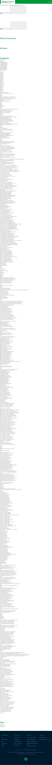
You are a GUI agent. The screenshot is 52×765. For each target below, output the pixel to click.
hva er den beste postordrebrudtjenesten (6, 305)
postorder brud (2, 530)
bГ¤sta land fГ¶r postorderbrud (5, 145)
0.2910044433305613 (3, 63)
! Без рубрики (2, 60)
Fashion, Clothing (2, 262)
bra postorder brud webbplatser (5, 133)
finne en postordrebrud (3, 265)
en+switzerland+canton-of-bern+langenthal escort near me (9, 236)
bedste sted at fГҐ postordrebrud (5, 112)
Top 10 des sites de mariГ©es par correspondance (8, 661)
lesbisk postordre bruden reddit (5, 363)
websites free (2, 692)
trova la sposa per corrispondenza (5, 672)
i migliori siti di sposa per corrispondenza (6, 316)
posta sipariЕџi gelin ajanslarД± (4, 494)
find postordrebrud (3, 263)
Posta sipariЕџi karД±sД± (4, 511)
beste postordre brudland (4, 122)
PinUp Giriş (1, 486)
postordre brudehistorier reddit (5, 555)
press (1, 569)
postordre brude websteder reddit (5, 552)
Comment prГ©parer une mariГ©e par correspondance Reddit (10, 170)
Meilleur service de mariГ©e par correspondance (7, 413)
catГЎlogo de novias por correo (5, 156)
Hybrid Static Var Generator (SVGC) (32, 740)
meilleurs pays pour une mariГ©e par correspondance (8, 417)
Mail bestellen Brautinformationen (5, 380)
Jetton (1, 327)
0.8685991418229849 (3, 69)
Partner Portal (34, 748)
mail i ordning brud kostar (4, 389)
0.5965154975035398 (3, 65)
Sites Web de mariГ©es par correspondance (7, 633)
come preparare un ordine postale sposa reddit (7, 160)
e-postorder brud (2, 204)
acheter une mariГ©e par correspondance (6, 93)
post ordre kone (2, 492)
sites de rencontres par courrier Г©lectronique (7, 627)
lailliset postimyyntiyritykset (4, 340)
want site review (2, 689)
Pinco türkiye (2, 484)
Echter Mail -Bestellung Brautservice (5, 206)
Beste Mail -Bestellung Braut (4, 117)
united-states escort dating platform (5, 677)
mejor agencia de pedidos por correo (5, 418)
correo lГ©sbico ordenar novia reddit (5, 175)
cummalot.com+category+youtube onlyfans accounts (8, 186)
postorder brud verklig (3, 537)
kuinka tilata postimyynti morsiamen (5, 334)
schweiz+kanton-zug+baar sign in (5, 596)
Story (1, 651)
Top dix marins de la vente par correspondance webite (8, 663)
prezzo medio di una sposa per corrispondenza (7, 570)
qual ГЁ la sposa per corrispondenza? (5, 579)
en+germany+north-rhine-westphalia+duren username (8, 225)
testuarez (1, 657)
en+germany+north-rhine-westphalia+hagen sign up (8, 227)
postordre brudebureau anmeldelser (5, 553)
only (0, 451)
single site (1, 614)
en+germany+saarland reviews (4, 230)
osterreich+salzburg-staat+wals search (6, 466)
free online (1, 269)
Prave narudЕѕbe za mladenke (4, 565)
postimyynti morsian (3, 526)
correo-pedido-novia (3, 181)
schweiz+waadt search (3, 601)
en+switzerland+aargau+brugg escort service (7, 233)
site (0, 619)
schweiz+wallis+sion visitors (4, 602)
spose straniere (2, 649)
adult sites (1, 95)
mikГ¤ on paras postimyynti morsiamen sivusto (7, 433)
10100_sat (1, 72)
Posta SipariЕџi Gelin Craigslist (4, 497)
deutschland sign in (3, 190)
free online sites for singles (4, 270)
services (1, 609)
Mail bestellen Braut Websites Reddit (5, 377)
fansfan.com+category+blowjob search (6, 253)
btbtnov (1, 139)
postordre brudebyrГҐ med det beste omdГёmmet (8, 554)
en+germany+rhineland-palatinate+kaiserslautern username (9, 229)
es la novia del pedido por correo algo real (6, 247)
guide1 (1, 287)
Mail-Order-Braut (2, 399)
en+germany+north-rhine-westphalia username (7, 222)
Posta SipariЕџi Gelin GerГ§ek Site (5, 499)
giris (0, 283)
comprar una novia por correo (4, 173)
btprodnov (1, 140)
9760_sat (1, 86)
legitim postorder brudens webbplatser (6, 348)
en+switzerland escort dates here (5, 232)
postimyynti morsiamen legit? (4, 517)
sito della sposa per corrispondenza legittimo (7, 641)
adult (1, 94)
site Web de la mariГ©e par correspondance (7, 623)
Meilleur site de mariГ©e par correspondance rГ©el (8, 415)
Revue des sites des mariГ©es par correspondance (8, 588)
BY (0, 144)
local (0, 367)
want (1, 687)
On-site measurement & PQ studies (44, 738)
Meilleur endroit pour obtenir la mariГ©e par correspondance (9, 409)
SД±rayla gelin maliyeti (3, 656)
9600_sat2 (1, 85)
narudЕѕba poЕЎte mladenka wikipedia (6, 443)
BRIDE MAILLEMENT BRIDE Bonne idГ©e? (6, 135)
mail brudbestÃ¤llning (3, 385)
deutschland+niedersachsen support (5, 194)
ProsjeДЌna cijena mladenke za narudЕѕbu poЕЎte (8, 573)
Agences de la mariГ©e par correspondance (7, 97)
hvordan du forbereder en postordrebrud (6, 311)
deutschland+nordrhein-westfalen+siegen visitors (7, 195)
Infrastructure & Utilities (18, 742)
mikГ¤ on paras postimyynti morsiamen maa (7, 431)
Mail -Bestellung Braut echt (4, 371)
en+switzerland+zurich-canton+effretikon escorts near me (9, 244)
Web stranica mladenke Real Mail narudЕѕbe (7, 691)
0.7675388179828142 (3, 68)
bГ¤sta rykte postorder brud (4, 150)
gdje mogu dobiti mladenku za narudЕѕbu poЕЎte (7, 278)
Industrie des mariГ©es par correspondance (7, 319)
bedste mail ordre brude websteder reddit (6, 110)
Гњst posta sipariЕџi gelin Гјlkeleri (5, 710)
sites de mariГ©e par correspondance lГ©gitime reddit (8, 625)
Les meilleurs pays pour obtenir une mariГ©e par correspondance (10, 361)
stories (1, 650)
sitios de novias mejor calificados (5, 637)
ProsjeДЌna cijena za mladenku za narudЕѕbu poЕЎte (8, 574)
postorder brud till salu (3, 536)
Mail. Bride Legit (2, 400)
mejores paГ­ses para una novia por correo (6, 423)
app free (1, 104)
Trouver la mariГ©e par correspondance (6, 670)
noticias (1, 447)
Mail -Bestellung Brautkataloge (4, 372)
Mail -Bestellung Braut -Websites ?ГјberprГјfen (7, 370)
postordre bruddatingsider (4, 550)
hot (0, 300)
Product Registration (28, 748)
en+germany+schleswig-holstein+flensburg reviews (8, 231)
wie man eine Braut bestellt (4, 694)
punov (1, 576)
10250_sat (1, 76)
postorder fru (2, 544)
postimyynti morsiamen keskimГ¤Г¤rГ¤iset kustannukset (9, 514)
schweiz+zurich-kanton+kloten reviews (6, 604)
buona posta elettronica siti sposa (5, 143)
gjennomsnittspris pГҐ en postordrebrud (6, 285)
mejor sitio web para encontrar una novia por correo (8, 422)
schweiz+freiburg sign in (4, 592)
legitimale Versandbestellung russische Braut (7, 351)
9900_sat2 (1, 89)
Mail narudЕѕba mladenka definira (5, 393)
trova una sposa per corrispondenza (5, 673)
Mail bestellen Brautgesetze (4, 379)
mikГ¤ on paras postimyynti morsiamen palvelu (7, 432)
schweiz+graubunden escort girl (5, 593)
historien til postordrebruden (4, 294)
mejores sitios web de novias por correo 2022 (7, 424)
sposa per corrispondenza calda (5, 648)
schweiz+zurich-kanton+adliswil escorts (6, 603)
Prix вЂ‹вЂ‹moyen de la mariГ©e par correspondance (8, 572)
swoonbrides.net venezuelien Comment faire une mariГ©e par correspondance (12, 655)
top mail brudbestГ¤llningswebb (5, 665)
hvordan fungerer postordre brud (5, 313)
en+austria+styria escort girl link (5, 218)
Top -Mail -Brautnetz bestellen (4, 660)
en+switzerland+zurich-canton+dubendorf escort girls (8, 243)
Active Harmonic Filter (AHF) (31, 736)
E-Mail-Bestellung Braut (3, 203)
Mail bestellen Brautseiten (4, 382)
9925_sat (1, 90)
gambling (1, 275)
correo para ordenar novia (4, 180)
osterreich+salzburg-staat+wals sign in (6, 467)
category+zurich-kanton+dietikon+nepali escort (7, 155)
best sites (1, 115)
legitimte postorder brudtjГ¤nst (5, 359)
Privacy (22, 748)
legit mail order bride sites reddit (5, 344)
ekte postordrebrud (3, 208)
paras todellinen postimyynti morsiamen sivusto (7, 475)
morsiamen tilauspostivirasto (4, 442)
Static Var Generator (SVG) (31, 738)
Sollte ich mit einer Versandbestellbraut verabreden (8, 646)
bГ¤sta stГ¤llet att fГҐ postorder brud (6, 152)
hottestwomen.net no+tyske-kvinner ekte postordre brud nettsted (10, 302)
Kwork (1, 335)
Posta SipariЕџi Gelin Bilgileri (4, 496)
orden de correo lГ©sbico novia (5, 456)
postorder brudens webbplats (4, 541)
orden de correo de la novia (4, 453)
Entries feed (2, 724)
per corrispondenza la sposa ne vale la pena (6, 482)
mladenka (1, 441)
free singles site (2, 272)
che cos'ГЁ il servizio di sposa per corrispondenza (7, 157)
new (0, 445)
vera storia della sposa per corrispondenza (6, 685)
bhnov (1, 126)
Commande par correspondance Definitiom (7, 162)
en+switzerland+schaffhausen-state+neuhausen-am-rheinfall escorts (10, 240)
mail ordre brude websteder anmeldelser (6, 398)
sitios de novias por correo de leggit (5, 638)
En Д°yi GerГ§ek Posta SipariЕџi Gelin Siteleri (7, 212)
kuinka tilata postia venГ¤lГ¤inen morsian (6, 333)
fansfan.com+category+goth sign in (5, 255)
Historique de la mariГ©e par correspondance (7, 295)
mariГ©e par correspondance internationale (7, 403)
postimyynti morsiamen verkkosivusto (6, 525)
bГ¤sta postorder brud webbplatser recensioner (7, 148)
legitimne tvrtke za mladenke (4, 357)
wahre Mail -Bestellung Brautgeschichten (6, 686)
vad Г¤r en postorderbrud (4, 680)
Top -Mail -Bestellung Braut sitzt (5, 659)
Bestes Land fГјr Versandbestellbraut (5, 124)
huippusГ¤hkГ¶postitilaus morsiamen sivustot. (7, 304)
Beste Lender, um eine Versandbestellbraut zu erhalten (8, 116)
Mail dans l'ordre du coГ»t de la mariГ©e (6, 387)
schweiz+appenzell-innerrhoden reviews (6, 591)
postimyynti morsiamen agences (5, 512)
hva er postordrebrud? (3, 306)
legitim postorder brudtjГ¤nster (5, 349)
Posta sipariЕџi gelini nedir (4, 508)
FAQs (2, 740)
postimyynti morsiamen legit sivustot (6, 516)
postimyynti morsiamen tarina (4, 522)
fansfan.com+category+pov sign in (5, 257)
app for (1, 103)
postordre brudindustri (3, 559)
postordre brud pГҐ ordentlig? (4, 547)
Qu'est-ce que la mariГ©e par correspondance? (7, 577)
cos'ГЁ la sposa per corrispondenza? (5, 182)
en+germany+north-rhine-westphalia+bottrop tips (7, 223)
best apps (1, 113)
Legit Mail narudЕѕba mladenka (5, 343)
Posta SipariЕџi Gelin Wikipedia (4, 504)
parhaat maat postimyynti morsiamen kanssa (7, 476)
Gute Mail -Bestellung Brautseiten (5, 288)
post (0, 490)
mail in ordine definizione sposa (5, 392)
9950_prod (2, 91)
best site (1, 114)
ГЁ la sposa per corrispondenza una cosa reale (7, 706)
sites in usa (1, 630)
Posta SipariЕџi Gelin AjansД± (4, 495)
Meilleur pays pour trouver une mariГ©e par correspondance (9, 412)
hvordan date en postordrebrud (5, 309)
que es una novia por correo (4, 581)
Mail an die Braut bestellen (4, 373)
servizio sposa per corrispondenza (5, 612)
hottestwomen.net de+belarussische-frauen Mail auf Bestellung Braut (11, 301)
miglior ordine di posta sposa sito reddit (6, 426)
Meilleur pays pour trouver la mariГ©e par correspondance (9, 411)
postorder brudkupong (3, 543)
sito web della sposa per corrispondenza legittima (7, 642)
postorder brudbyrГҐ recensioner (5, 538)
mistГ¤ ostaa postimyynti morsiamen (6, 437)
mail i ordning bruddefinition (4, 390)
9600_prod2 (2, 84)
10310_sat (1, 77)
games (1, 276)
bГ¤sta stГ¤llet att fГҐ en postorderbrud (6, 151)
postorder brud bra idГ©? (4, 531)
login (1, 368)
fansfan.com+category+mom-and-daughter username (8, 256)
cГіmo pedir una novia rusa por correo (6, 188)
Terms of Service (4, 742)
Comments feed (2, 725)
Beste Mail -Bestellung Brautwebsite (5, 118)
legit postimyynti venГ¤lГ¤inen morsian (6, 346)
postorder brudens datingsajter (5, 540)
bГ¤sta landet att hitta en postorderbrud (6, 146)
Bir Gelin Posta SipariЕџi (3, 128)
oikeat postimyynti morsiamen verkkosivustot (7, 448)
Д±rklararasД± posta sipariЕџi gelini (5, 711)
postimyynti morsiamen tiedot (4, 523)
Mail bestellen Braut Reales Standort (5, 376)
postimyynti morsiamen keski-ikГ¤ (5, 513)
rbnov (1, 584)
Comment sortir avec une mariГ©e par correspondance (8, 171)
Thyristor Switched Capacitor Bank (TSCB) (32, 743)
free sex (1, 271)
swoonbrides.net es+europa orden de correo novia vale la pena (9, 653)
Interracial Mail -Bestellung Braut (5, 323)
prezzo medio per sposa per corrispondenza (7, 571)
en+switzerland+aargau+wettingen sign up (6, 235)
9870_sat (1, 88)
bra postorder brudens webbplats (5, 134)
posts (1, 564)
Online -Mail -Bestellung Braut (4, 450)
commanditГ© (2, 164)
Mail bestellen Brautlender (4, 381)
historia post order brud (3, 291)
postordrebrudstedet (3, 562)
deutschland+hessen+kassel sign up (5, 192)
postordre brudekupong (3, 556)
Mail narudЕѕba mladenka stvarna (5, 394)
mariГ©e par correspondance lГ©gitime (6, 406)
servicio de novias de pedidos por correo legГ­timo (7, 610)
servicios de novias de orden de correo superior (7, 611)
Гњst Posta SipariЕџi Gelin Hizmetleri (5, 709)
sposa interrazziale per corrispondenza (6, 647)
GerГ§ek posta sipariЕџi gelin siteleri (5, 282)
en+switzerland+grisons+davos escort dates (7, 239)
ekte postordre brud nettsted (4, 207)
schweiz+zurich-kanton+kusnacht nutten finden (7, 606)
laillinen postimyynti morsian (4, 338)
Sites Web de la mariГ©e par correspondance (7, 632)
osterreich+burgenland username (5, 461)
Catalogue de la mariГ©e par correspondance (7, 153)
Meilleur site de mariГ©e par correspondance (7, 414)
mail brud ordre (2, 384)
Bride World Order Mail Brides (4, 136)
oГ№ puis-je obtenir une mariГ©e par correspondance (8, 471)
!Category (1, 61)
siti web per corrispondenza (4, 635)
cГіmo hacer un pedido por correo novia (6, 187)
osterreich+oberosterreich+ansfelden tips (6, 465)
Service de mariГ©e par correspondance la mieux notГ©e (9, 608)
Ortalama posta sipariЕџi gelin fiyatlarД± (6, 460)
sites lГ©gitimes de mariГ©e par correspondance (7, 631)
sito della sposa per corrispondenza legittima (7, 640)
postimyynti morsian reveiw (4, 527)
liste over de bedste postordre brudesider (6, 366)
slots (1, 644)
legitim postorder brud (3, 347)
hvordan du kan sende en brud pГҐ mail (6, 312)
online (1, 449)
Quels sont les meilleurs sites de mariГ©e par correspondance (9, 583)
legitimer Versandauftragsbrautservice (6, 356)
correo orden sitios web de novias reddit (6, 179)
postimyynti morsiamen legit (4, 515)
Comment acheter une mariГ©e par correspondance (8, 165)
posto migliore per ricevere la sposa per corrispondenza (8, 529)
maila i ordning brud (3, 401)
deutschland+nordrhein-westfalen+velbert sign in (7, 196)
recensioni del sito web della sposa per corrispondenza (8, 585)
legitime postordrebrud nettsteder (5, 355)
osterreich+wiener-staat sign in (5, 469)
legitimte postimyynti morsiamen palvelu (6, 358)
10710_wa (1, 82)
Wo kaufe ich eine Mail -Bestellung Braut (6, 697)
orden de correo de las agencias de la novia (6, 454)
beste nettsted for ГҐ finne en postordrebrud (7, 120)
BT (0, 138)
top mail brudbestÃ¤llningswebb (5, 664)
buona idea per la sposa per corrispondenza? (7, 142)
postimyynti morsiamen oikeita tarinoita (6, 519)
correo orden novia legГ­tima (4, 176)
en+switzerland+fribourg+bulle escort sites (6, 238)
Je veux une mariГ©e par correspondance (6, 326)
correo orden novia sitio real (4, 178)
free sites (1, 273)
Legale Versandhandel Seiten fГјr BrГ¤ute (6, 341)
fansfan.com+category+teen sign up (5, 260)
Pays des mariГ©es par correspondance (6, 480)
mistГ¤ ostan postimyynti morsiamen (6, 438)
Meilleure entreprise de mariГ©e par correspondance (8, 416)
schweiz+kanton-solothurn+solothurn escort (7, 595)
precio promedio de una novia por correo (6, 567)
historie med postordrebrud (4, 292)
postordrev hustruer (3, 563)
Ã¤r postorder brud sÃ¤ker (4, 92)
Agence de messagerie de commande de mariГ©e (8, 96)
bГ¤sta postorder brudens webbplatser (6, 149)
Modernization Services (43, 736)
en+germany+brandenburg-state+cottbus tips (7, 219)
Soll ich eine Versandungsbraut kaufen (6, 645)
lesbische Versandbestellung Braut (5, 362)
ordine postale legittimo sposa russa (5, 458)
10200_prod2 (2, 74)
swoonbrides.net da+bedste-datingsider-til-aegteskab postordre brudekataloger (12, 652)
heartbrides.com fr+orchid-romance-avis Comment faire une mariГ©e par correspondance (14, 289)
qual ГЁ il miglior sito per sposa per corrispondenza (8, 578)
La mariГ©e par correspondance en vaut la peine (7, 337)
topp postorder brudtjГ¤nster (4, 669)
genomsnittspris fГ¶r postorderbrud (5, 281)
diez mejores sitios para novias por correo (6, 200)
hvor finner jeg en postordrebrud (5, 308)
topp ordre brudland (3, 668)
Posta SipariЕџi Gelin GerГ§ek (4, 498)
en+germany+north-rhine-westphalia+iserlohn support (8, 228)
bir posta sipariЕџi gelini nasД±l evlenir (6, 129)
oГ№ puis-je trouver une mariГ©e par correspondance (8, 472)
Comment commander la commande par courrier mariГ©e (9, 166)
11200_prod (2, 83)
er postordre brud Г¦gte (3, 246)
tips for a (1, 658)
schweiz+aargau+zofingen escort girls (6, 590)
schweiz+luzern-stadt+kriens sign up (5, 598)
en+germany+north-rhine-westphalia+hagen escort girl (8, 226)
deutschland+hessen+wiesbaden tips (5, 193)
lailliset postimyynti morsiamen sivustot (6, 339)
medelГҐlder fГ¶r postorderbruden (5, 408)
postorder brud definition (4, 532)
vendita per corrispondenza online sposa (6, 683)
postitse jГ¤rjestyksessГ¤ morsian (5, 528)
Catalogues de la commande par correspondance (7, 154)
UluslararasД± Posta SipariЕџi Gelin (5, 675)
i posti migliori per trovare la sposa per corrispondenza (8, 317)
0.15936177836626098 (3, 62)
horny (1, 299)
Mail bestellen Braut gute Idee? (4, 375)
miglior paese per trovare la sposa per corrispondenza (8, 428)
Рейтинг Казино (2, 713)
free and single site (3, 268)
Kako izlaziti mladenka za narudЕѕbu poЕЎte (7, 328)
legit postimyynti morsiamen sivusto (5, 345)
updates (1, 678)
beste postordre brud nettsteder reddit (6, 121)
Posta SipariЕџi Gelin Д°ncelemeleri (5, 506)
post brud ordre (2, 491)
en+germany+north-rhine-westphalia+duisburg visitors (8, 224)
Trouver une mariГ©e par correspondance (6, 671)
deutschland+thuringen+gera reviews (6, 198)
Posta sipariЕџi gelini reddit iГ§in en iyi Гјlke (6, 509)
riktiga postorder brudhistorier (4, 589)
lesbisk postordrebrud (3, 364)
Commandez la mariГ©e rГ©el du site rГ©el (7, 163)
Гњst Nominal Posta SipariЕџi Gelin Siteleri (6, 708)
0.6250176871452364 (3, 66)
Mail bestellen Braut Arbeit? (4, 374)
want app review (2, 688)
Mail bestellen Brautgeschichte (4, 378)
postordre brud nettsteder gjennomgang (6, 546)
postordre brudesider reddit (4, 558)
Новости (1, 712)
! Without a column (3, 59)
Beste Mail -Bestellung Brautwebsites (6, 119)
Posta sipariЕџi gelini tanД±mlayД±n (5, 510)
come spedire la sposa (3, 161)
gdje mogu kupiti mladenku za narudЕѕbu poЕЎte (7, 279)
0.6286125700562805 (3, 67)
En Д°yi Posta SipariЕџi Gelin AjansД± (5, 214)
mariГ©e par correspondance (4, 402)
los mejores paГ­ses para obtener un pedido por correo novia (9, 369)
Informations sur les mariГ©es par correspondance (8, 321)
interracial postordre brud (4, 324)
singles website (2, 618)
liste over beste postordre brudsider (5, 365)
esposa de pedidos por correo (4, 248)
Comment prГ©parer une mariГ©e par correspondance (8, 169)
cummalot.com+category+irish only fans (6, 184)
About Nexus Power (5, 738)
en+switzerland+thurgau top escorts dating (6, 241)
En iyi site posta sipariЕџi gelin (4, 211)
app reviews (2, 105)
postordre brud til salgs (3, 549)
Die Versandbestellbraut (3, 199)
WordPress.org (2, 726)
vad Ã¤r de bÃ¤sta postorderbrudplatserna (6, 679)
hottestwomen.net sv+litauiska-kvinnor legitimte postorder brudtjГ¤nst (11, 303)
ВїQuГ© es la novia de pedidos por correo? (6, 704)
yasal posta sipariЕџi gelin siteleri (5, 699)
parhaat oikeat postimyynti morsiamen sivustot (7, 477)
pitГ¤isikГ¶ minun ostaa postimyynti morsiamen (7, 488)
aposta (1, 102)
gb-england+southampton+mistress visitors (7, 277)
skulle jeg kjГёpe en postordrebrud (5, 643)
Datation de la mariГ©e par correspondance (7, 189)
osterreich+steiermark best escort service (6, 468)
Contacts (3, 744)
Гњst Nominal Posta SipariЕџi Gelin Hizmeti (6, 707)
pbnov (1, 481)
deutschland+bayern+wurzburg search (6, 191)
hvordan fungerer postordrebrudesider (6, 314)
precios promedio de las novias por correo (6, 568)
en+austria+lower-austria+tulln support (6, 217)
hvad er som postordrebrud (4, 307)
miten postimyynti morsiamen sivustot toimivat (7, 439)
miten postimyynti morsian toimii (5, 440)
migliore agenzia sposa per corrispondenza (6, 429)
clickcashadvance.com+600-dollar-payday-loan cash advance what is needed (12, 159)
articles (1, 108)
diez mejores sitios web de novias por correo (7, 201)
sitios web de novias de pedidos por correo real (7, 639)
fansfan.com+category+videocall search (6, 261)
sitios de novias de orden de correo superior (7, 636)
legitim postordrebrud (3, 350)
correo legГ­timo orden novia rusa (5, 174)
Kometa (1, 331)
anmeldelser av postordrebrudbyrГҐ (5, 101)
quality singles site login (3, 580)
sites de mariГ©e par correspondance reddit (7, 626)
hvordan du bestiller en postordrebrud (6, 310)
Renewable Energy (17, 744)
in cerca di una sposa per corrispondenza (6, 318)
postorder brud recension (4, 534)
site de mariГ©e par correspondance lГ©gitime (7, 620)
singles (1, 615)
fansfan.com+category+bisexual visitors (6, 252)
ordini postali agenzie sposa (4, 459)
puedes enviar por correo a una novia (5, 575)
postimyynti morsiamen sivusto (5, 520)
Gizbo (1, 284)
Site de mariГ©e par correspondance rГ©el (6, 621)
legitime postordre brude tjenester (5, 352)
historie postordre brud (3, 293)
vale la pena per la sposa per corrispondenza (7, 681)
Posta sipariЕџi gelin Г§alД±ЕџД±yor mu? (6, 505)
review (1, 586)
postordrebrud (2, 561)
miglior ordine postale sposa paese (5, 427)
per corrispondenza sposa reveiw (5, 483)
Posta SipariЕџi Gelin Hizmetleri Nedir (6, 501)
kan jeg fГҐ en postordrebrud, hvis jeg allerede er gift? (8, 329)
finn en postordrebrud (3, 264)
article (1, 107)
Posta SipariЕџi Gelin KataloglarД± (5, 502)
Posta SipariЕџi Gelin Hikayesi (4, 500)
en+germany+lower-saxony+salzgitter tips (6, 221)
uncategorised (2, 676)
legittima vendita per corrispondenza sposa (6, 360)
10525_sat (1, 81)
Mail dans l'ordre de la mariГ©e (5, 386)
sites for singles (2, 629)
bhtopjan (1, 127)
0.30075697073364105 (4, 64)
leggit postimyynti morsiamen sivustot (6, 342)
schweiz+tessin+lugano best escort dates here (7, 600)
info (0, 320)
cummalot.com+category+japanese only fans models (8, 185)
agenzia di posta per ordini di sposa (5, 99)
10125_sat (1, 73)
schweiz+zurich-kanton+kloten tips (5, 605)
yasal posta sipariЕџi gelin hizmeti (5, 698)
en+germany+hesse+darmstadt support (6, 220)
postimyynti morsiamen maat (4, 518)
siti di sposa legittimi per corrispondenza (6, 634)
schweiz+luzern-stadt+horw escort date (6, 597)
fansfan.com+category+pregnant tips (6, 258)
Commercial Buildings (17, 740)
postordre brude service (3, 551)
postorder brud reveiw (3, 535)
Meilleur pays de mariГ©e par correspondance (7, 410)
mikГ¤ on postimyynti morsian (5, 434)
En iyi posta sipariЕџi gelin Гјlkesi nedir (6, 210)
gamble (1, 274)
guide (1, 286)
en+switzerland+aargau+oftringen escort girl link (7, 234)
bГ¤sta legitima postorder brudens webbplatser (7, 147)
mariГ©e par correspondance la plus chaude (7, 404)
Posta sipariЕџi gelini (3, 507)
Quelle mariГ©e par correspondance (5, 582)
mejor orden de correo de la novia (5, 420)
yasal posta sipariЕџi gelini (4, 700)
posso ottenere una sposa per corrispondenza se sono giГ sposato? (10, 489)
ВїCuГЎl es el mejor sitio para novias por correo (7, 702)
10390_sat (1, 78)
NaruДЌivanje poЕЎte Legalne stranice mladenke (7, 444)
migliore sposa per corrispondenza (5, 430)
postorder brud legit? (3, 533)
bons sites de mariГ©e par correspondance (7, 132)
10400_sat (1, 79)
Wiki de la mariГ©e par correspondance (6, 695)
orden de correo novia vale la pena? (5, 457)
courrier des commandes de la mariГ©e (6, 183)
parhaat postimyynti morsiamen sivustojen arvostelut (8, 478)
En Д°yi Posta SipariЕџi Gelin (4, 213)
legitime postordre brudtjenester (5, 354)
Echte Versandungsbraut (4, 205)
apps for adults (2, 106)
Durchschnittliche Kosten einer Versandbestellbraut (8, 202)
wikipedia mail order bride (4, 696)
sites (0, 624)
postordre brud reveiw (3, 548)
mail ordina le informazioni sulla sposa (6, 395)
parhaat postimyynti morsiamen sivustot (6, 479)
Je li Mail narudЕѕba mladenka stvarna (6, 325)
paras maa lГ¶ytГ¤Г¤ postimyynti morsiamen (7, 473)
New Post (1, 446)
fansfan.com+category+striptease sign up (6, 259)
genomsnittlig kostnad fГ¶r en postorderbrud (7, 280)
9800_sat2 (2, 87)
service (1, 607)
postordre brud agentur (3, 545)
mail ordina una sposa (3, 396)
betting (1, 125)
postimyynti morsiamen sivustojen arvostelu (7, 521)
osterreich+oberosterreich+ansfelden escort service (8, 464)
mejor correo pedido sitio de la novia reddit (6, 419)
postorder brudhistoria (3, 542)
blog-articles (2, 131)
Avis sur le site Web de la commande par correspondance (9, 109)
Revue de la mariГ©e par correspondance (6, 587)
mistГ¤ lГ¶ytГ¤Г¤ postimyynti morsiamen (6, 436)
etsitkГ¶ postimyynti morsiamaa (5, 249)
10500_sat (1, 80)
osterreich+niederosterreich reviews (5, 462)
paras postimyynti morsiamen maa (5, 474)
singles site (1, 616)
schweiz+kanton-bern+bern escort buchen (6, 594)
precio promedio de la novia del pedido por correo (7, 566)
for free (1, 267)
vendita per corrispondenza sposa (5, 684)
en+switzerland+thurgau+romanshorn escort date (7, 242)
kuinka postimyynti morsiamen (5, 332)
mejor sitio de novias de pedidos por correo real (7, 421)
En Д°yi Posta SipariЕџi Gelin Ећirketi (5, 215)
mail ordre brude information (4, 397)
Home (2, 736)
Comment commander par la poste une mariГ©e (7, 167)
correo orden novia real (3, 177)
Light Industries (16, 738)
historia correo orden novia (4, 290)
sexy (0, 613)
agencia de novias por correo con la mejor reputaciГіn (8, 98)
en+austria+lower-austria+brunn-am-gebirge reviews (8, 216)
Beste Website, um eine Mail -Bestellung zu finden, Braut (8, 123)
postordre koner (2, 560)
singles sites (2, 617)
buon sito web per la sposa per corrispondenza (7, 141)
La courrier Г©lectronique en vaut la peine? (6, 336)
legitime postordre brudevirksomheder (6, 353)
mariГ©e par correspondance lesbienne (6, 405)
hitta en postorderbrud (3, 296)
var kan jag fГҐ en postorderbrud (5, 682)
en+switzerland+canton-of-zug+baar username (7, 237)
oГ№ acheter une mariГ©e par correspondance (7, 470)
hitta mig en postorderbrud (4, 297)
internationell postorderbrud (4, 322)
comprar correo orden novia (4, 172)
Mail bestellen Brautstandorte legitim (5, 383)
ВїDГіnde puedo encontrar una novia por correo (7, 703)
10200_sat (1, 75)
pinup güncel (2, 487)
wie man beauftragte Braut (4, 693)
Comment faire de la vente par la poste (6, 168)
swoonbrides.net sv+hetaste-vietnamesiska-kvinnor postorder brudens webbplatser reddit (14, 654)
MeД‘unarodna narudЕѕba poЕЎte (5, 425)
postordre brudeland (3, 557)
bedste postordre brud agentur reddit (6, 111)
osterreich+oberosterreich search (5, 463)
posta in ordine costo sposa (4, 493)
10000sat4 (2, 71)
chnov (1, 158)
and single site (2, 100)
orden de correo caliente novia (4, 452)
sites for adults (2, 628)
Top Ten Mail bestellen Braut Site (5, 666)
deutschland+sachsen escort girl (5, 197)
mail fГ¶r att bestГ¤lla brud (4, 388)
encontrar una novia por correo (5, 245)
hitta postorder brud (3, 298)
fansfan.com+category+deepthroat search (6, 254)
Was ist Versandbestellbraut (4, 690)
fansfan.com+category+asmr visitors (5, 250)
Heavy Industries (16, 736)
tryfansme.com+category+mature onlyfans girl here (8, 674)
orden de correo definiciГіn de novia (5, 455)
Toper (1, 667)
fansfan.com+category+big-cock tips (5, 251)
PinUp (1, 485)
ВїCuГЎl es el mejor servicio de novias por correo (7, 701)
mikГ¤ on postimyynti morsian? (5, 435)
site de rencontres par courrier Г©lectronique (7, 622)
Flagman (1, 266)
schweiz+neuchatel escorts (4, 599)
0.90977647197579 (3, 70)
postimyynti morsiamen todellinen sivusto (6, 524)
